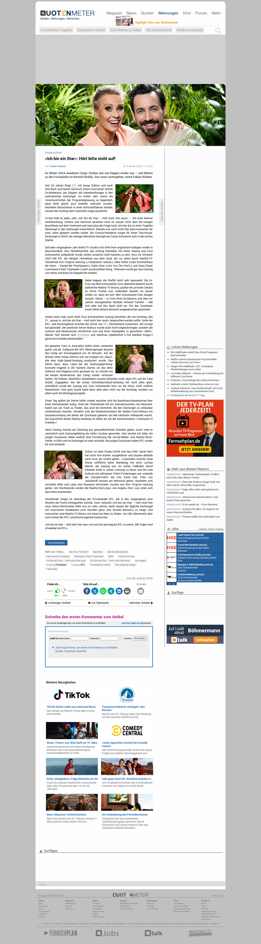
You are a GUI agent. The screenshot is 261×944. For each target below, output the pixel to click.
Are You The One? (78, 551)
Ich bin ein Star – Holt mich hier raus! (110, 560)
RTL (74, 185)
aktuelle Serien (167, 923)
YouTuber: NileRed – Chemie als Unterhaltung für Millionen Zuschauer (197, 375)
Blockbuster (142, 923)
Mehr (216, 13)
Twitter (41, 916)
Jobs (203, 906)
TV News (107, 923)
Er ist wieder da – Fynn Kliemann (192, 504)
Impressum (206, 919)
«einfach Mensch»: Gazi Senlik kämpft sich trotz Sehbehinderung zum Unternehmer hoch (197, 389)
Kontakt (204, 909)
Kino (187, 13)
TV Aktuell (57, 923)
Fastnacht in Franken (58, 556)
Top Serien (214, 923)
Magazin (114, 13)
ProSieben (83, 335)
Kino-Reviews (153, 909)
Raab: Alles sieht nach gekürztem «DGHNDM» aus (192, 491)
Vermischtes (98, 906)
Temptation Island (100, 564)
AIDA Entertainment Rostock (190, 567)
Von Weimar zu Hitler (125, 30)
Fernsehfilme (153, 923)
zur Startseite (98, 603)
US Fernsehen (96, 923)
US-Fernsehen (99, 916)
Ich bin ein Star (126, 556)
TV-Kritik (150, 906)
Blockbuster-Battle (182, 911)
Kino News (46, 923)
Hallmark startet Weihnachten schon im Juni (195, 384)
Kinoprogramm (180, 923)
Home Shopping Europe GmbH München (188, 537)
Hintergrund (71, 903)
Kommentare (56, 543)
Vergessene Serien (91, 30)
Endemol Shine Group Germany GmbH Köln (191, 557)
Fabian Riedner (58, 166)
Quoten (147, 13)
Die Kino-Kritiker (181, 906)
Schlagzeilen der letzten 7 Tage (188, 395)
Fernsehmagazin (69, 923)
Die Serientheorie (158, 30)
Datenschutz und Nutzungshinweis (208, 912)
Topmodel (51, 568)
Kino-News (178, 903)
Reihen (69, 906)
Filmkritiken (83, 923)
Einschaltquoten (119, 923)
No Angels (140, 560)
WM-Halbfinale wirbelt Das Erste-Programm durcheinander (194, 353)
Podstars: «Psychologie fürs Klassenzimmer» (195, 380)
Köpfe (95, 914)
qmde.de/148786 (145, 578)
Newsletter (42, 906)
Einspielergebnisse (182, 909)
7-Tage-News (44, 911)
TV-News (96, 903)
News (132, 13)
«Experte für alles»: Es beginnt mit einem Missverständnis (193, 510)
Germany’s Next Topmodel (88, 556)
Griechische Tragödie (56, 30)
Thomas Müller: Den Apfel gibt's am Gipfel (193, 518)
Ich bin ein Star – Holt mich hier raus (65, 560)
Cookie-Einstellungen (210, 916)
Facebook (42, 914)
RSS (40, 903)
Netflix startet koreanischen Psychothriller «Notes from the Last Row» (194, 360)
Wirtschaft (97, 909)
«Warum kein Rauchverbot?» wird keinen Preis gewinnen (192, 498)
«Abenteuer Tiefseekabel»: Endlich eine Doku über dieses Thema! (193, 475)
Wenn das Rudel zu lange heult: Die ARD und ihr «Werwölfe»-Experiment (193, 483)
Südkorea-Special (189, 30)
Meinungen (168, 13)
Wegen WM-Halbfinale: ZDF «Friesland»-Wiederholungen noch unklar (192, 368)
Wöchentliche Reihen (129, 903)
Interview (69, 909)
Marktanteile (125, 906)
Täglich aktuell (126, 909)
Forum (201, 13)
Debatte (150, 903)
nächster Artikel (141, 603)
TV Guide (131, 923)
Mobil (41, 909)
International (98, 911)
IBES (111, 556)
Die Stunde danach (118, 551)
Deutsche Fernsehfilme (198, 923)
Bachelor (98, 551)
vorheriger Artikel (57, 603)
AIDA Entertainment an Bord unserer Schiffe (185, 577)
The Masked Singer (125, 564)
